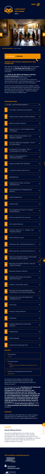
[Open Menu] (35, 4)
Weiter (44, 34)
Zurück (1, 34)
